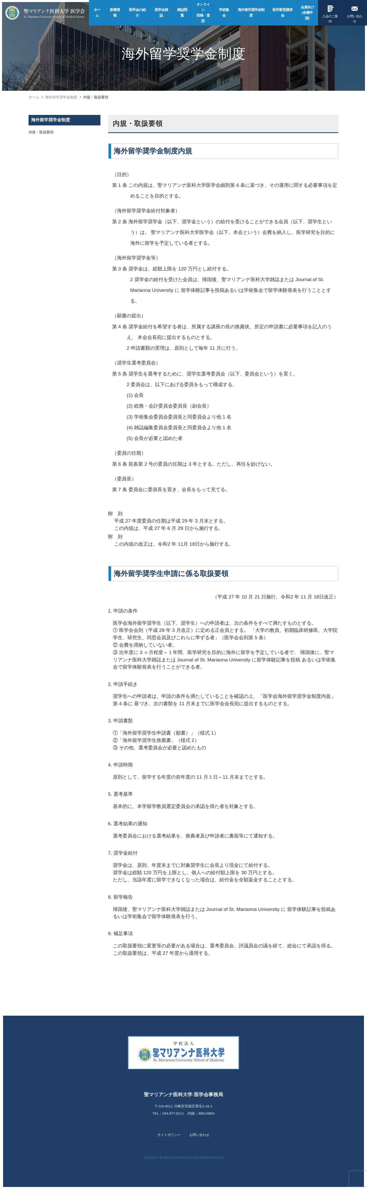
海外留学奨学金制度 (50, 119)
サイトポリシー (169, 1135)
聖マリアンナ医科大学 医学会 (45, 13)
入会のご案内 (330, 13)
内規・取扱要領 (41, 132)
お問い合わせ (355, 13)
